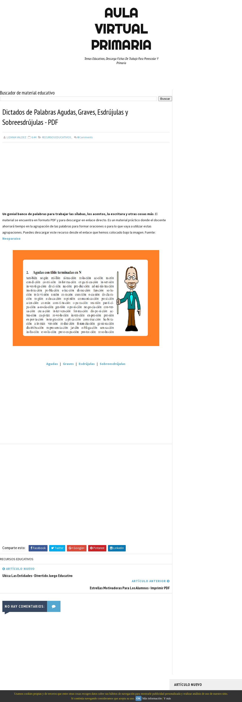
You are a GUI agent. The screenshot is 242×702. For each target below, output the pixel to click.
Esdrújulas (85, 364)
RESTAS (181, 331)
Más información (152, 698)
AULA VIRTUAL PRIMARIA (121, 29)
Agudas (50, 364)
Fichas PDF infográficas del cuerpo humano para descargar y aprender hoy (201, 111)
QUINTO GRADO (210, 314)
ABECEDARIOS (185, 264)
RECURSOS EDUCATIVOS (56, 137)
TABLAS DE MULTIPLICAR (215, 339)
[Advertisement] (84, 178)
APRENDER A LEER (209, 264)
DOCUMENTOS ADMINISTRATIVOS (197, 281)
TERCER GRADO (216, 347)
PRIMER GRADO (186, 314)
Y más (167, 698)
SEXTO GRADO (185, 339)
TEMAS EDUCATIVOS (189, 347)
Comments (85, 137)
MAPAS (205, 297)
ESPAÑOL (214, 289)
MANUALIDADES (186, 297)
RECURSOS (183, 322)
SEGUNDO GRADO (202, 331)
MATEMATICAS (224, 297)
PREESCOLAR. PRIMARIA (191, 306)
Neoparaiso (11, 238)
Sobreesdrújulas (111, 364)
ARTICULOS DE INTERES (191, 273)
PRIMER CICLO (220, 306)
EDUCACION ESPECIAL (190, 289)
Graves (66, 364)
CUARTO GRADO (221, 273)
